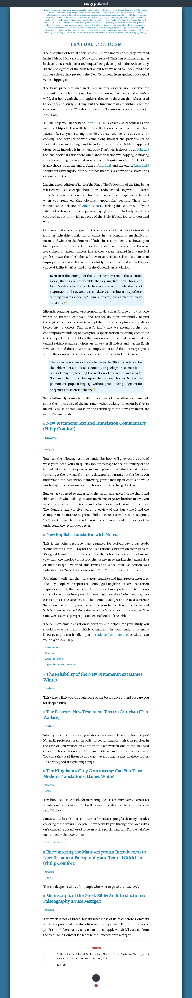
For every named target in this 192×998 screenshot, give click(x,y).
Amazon (51, 438)
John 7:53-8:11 (95, 123)
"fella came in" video (56, 842)
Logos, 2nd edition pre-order (60, 664)
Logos (49, 449)
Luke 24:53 (141, 166)
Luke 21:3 (143, 150)
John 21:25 (104, 166)
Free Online (51, 647)
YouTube (49, 688)
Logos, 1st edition (54, 658)
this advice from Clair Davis (111, 635)
